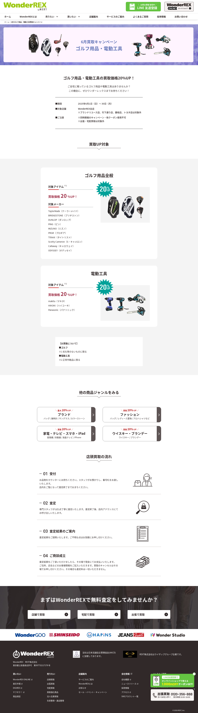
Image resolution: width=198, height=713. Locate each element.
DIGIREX (16, 687)
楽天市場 (17, 683)
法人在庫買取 (52, 696)
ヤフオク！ (17, 692)
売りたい (52, 16)
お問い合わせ (181, 16)
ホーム (7, 16)
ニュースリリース (128, 683)
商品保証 (17, 696)
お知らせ (82, 687)
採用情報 (161, 16)
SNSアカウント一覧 (129, 696)
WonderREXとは (28, 16)
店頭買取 (51, 679)
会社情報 (125, 673)
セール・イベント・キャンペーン (93, 692)
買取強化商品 (52, 692)
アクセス (125, 692)
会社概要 (125, 679)
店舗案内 (93, 16)
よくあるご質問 (140, 16)
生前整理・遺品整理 (55, 700)
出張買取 (51, 683)
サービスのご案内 (115, 16)
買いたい (73, 16)
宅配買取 (51, 687)
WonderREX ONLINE (21, 679)
